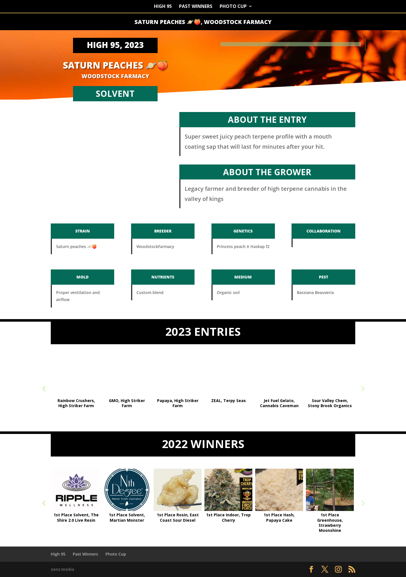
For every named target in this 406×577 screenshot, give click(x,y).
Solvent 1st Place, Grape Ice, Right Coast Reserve (279, 405)
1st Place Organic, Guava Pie (127, 517)
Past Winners (195, 6)
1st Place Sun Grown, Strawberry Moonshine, (177, 520)
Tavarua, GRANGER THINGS (127, 403)
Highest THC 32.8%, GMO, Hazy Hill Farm (76, 403)
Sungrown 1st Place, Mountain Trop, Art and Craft (177, 405)
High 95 (163, 6)
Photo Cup (233, 6)
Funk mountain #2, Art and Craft (228, 403)
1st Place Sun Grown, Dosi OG (228, 517)
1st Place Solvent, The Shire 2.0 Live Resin (279, 517)
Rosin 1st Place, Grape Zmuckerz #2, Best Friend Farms (329, 405)
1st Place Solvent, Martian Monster (330, 517)
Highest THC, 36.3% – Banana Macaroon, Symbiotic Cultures (76, 520)
